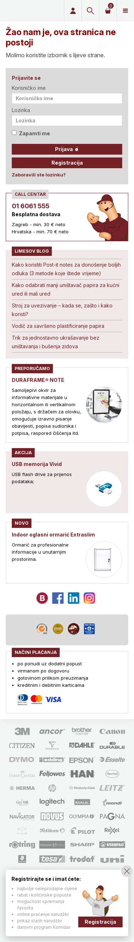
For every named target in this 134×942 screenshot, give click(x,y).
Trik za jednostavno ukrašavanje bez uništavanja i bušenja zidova (55, 342)
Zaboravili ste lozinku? (39, 175)
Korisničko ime (29, 88)
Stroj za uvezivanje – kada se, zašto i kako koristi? (62, 309)
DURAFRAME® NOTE (38, 380)
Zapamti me (31, 133)
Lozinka (21, 110)
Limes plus (31, 11)
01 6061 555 (30, 206)
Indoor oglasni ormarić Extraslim (53, 534)
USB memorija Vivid (37, 464)
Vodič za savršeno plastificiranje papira (58, 326)
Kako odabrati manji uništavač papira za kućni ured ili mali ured (65, 289)
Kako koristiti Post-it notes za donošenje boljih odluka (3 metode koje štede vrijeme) (66, 269)
